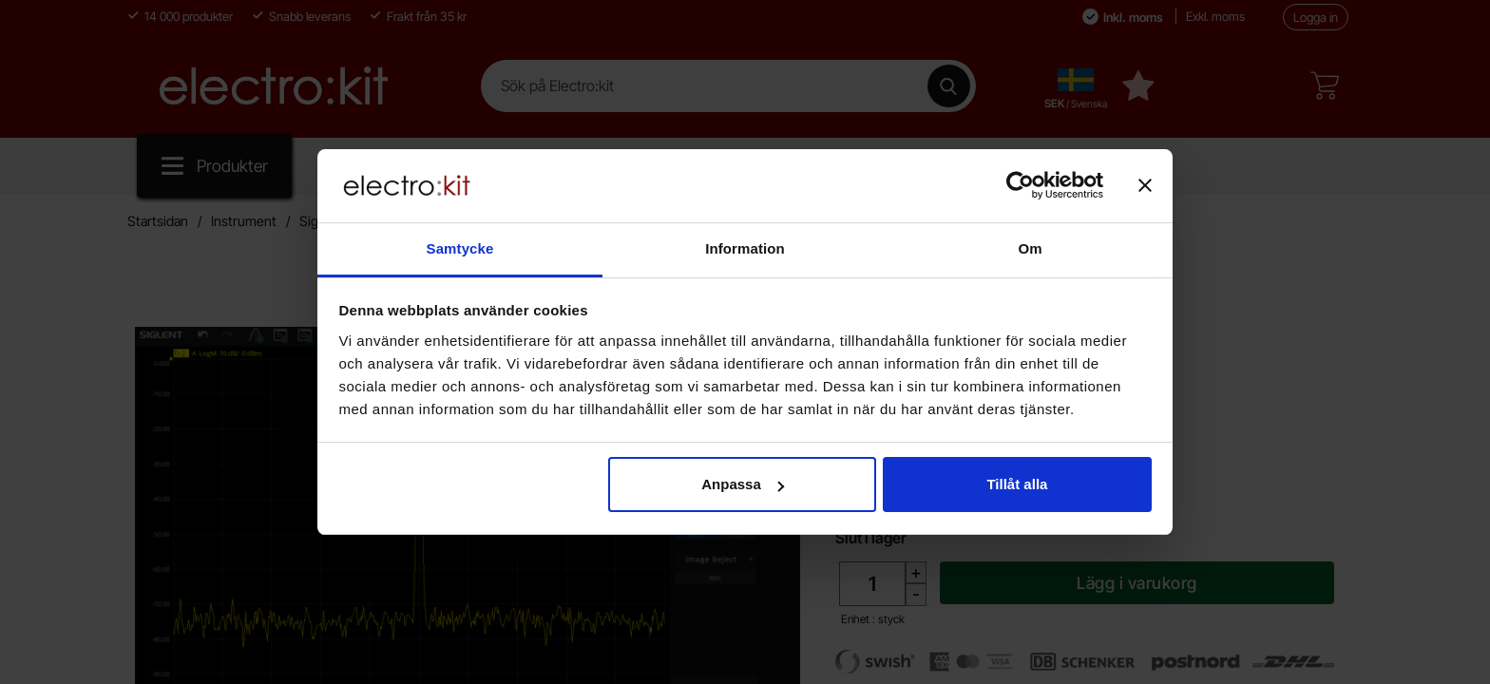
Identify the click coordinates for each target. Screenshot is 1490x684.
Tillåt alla (1016, 484)
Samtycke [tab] (460, 248)
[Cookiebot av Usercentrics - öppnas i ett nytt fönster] (1020, 185)
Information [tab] (745, 248)
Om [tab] (1029, 248)
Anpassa (742, 484)
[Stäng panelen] (1145, 185)
